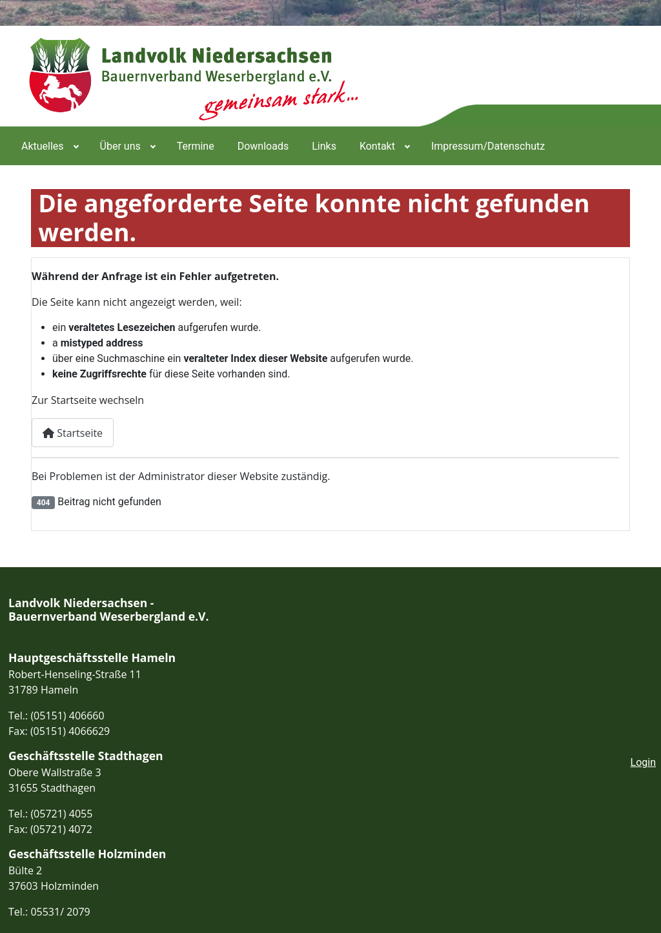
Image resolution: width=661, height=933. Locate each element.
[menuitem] (49, 145)
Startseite (73, 433)
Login (643, 762)
